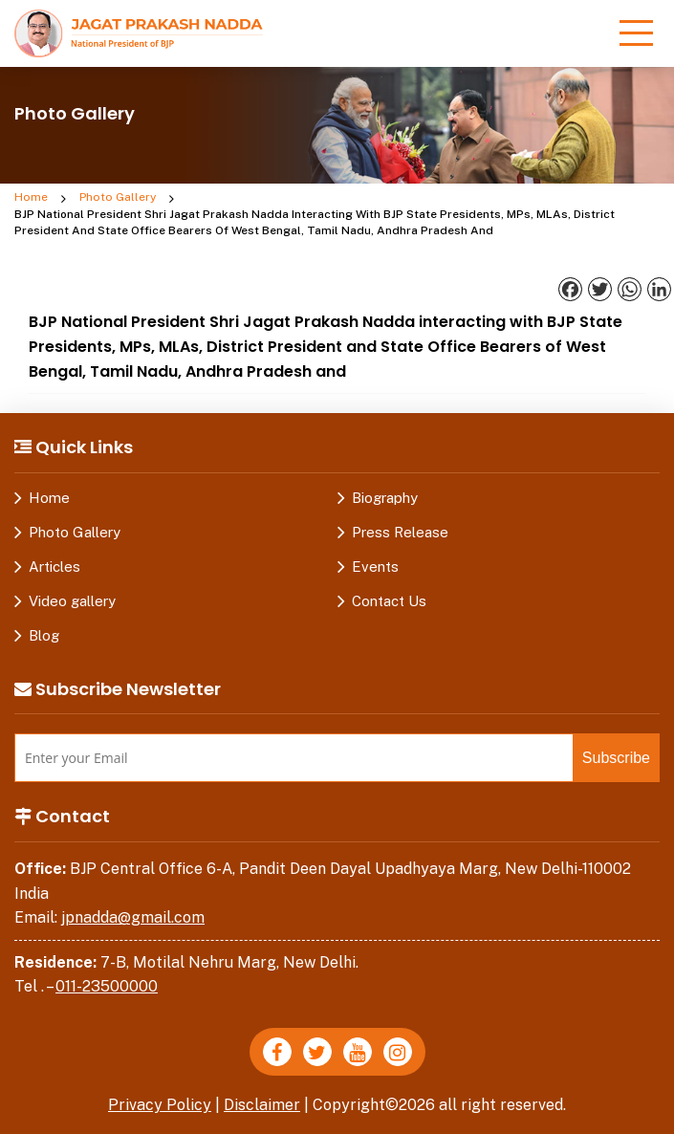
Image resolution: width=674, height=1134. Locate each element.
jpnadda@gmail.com (133, 917)
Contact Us (389, 601)
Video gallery (72, 601)
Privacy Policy (159, 1105)
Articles (54, 566)
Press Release (400, 532)
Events (375, 566)
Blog (44, 635)
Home (31, 197)
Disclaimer (262, 1105)
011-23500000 (106, 986)
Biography (385, 498)
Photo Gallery (117, 197)
